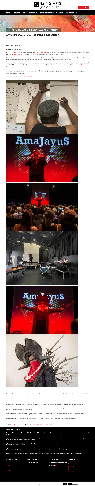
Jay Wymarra (16, 52)
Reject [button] (70, 484)
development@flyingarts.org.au (37, 463)
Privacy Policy (9, 468)
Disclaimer (8, 470)
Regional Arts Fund (18, 424)
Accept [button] (64, 484)
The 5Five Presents (16, 54)
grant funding (47, 424)
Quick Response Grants (40, 52)
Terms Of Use (9, 465)
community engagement (37, 424)
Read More (75, 484)
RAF (52, 424)
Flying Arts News (10, 462)
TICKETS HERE (28, 77)
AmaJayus (30, 57)
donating (57, 465)
